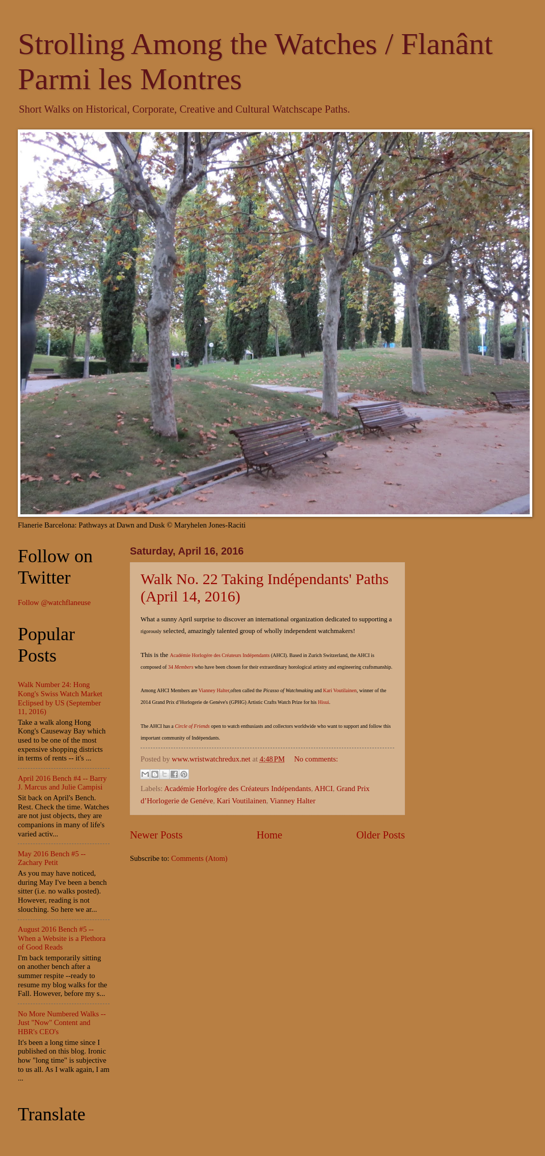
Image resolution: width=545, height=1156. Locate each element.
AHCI (323, 788)
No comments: (316, 759)
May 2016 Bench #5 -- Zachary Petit (52, 858)
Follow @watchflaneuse (54, 602)
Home (269, 834)
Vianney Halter (214, 690)
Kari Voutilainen (340, 690)
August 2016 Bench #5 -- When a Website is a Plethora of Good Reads (61, 938)
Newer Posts (156, 834)
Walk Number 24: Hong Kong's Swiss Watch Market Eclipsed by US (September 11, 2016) (60, 698)
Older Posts (380, 834)
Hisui (323, 702)
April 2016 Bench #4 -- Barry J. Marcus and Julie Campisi (62, 783)
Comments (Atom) (199, 858)
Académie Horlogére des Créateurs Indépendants (220, 655)
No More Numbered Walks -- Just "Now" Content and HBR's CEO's (62, 1023)
